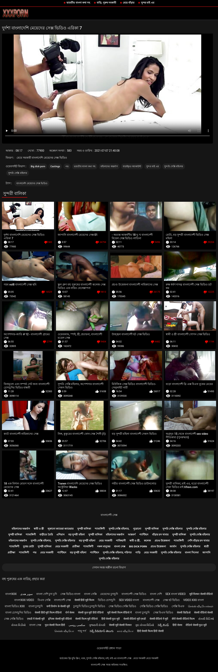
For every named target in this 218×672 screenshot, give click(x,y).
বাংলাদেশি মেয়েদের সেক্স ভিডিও (31, 183)
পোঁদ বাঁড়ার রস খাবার (199, 540)
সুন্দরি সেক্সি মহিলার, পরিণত (117, 552)
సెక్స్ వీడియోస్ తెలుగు (101, 631)
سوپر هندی (26, 594)
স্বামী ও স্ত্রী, (134, 540)
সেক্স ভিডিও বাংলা (70, 594)
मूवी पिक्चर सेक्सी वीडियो (201, 594)
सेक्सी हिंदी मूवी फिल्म (84, 600)
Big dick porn (38, 166)
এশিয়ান (60, 534)
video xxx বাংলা (193, 600)
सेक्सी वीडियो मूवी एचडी (134, 618)
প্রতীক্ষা (76, 546)
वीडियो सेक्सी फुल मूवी (196, 625)
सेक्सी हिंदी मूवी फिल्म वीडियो (48, 612)
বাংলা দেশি (156, 594)
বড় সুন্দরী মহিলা (76, 534)
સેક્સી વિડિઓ (206, 618)
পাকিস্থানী (121, 540)
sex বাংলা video (175, 594)
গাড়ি (137, 552)
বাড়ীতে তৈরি (46, 534)
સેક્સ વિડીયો (18, 625)
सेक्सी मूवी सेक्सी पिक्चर (120, 625)
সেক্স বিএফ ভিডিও (163, 612)
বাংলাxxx (11, 594)
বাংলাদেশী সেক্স (109, 514)
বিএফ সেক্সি (44, 600)
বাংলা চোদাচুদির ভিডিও (18, 612)
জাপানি (206, 552)
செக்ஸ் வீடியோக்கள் (200, 606)
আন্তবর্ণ (132, 534)
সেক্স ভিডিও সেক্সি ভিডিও (122, 606)
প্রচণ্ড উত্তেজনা (162, 540)
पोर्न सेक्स (69, 612)
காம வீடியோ (125, 631)
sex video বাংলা (129, 600)
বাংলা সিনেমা (192, 552)
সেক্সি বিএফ (178, 606)
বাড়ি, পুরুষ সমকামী (106, 2)
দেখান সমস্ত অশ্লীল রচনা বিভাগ (109, 567)
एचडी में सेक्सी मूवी (35, 618)
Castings (55, 166)
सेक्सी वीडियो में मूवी (159, 618)
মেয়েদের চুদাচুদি (109, 594)
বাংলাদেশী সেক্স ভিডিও (133, 594)
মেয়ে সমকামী (105, 540)
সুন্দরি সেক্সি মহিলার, (119, 528)
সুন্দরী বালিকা (84, 528)
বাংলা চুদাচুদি (35, 606)
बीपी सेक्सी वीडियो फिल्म (183, 618)
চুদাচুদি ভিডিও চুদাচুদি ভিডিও (89, 606)
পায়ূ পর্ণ (82, 631)
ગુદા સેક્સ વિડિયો (144, 625)
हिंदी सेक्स (177, 625)
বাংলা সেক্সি (90, 594)
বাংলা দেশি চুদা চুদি (46, 594)
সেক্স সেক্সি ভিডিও (13, 618)
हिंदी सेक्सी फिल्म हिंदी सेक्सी (150, 631)
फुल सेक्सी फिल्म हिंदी (55, 625)
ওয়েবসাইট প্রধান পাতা (109, 648)
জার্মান (173, 546)
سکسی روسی (77, 625)
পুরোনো (137, 528)
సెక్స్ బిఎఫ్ (163, 625)
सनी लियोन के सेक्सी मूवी (58, 606)
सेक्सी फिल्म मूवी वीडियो (86, 618)
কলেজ (147, 540)
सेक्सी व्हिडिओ (183, 612)
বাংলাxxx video (24, 600)
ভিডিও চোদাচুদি (106, 600)
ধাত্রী (206, 546)
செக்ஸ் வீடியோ (64, 631)
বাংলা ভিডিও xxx (15, 606)
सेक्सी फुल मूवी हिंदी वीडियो (91, 612)
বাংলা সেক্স (119, 546)
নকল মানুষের (103, 546)
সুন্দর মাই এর (147, 2)
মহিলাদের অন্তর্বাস (109, 166)
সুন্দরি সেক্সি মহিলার (173, 166)
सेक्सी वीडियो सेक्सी (203, 612)
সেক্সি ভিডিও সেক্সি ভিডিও (154, 606)
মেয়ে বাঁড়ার (128, 2)
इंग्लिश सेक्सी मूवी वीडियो (60, 618)
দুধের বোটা (28, 546)
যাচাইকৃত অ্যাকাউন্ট (132, 166)
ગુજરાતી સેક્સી (97, 625)
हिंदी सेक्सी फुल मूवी (110, 618)
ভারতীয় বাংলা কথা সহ (78, 2)
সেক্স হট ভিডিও (171, 600)
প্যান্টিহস (143, 534)
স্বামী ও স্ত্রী (39, 528)
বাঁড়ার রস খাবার (160, 534)
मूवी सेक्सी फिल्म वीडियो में (119, 612)
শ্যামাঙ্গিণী (100, 528)
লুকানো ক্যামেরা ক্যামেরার (61, 528)
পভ (67, 166)
